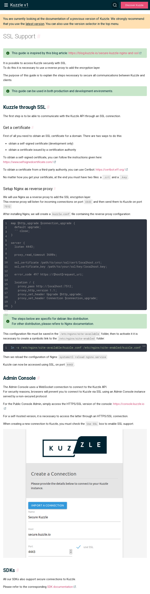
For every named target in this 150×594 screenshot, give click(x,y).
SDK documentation (60, 587)
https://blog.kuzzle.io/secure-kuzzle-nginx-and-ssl (103, 53)
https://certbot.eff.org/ (110, 169)
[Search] (114, 5)
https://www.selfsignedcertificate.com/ (28, 162)
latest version (35, 24)
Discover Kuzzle (134, 5)
